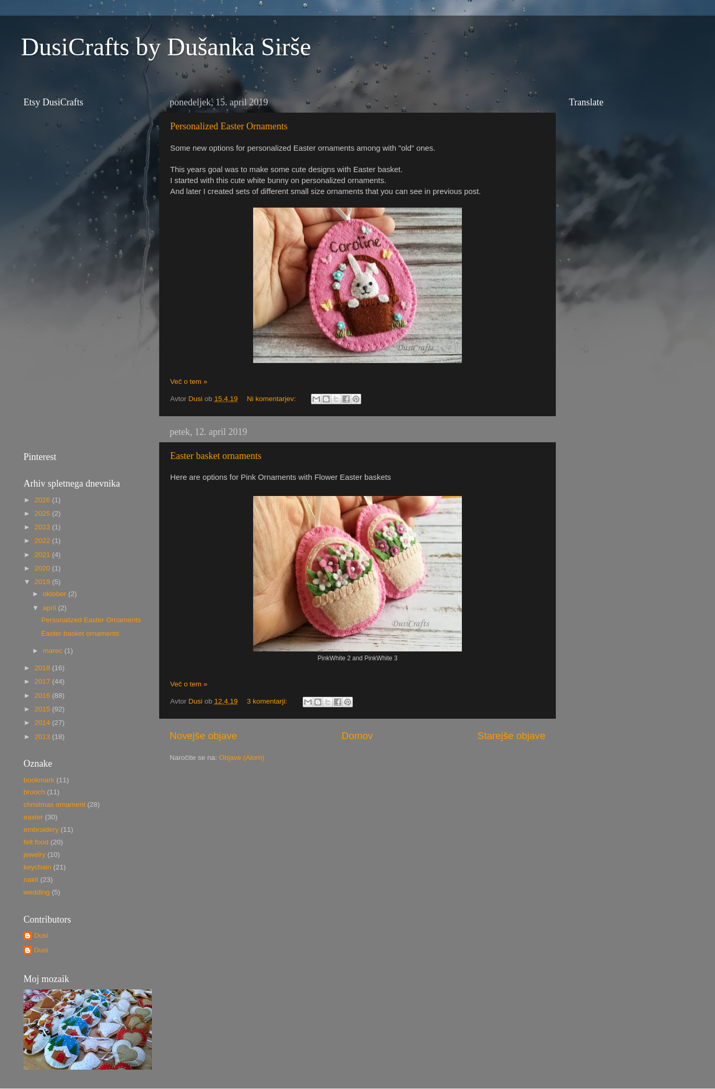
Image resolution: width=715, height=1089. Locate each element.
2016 (43, 695)
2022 (43, 540)
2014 (43, 723)
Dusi (41, 935)
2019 (43, 582)
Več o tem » (188, 381)
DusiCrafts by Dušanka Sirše (166, 46)
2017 (43, 681)
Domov (357, 735)
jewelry (34, 854)
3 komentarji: (268, 701)
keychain (37, 867)
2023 (43, 527)
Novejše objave (203, 735)
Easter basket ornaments (215, 456)
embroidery (41, 829)
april (50, 608)
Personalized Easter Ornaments (229, 126)
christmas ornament (54, 804)
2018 (43, 668)
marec (53, 651)
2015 (43, 709)
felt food (36, 842)
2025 (43, 513)
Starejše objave (511, 735)
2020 (43, 568)
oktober (55, 594)
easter (33, 817)
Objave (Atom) (242, 757)
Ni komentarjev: (272, 399)
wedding (36, 892)
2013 (43, 737)
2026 (43, 500)
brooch (34, 792)
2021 (43, 555)
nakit (31, 880)
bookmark (38, 780)
